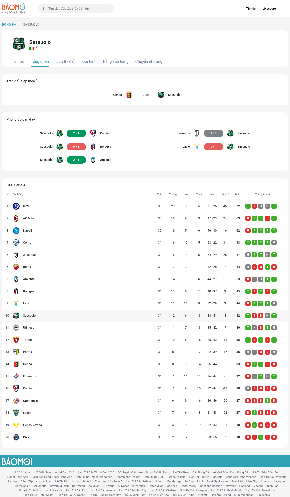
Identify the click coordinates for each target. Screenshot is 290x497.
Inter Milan (156, 486)
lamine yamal (54, 490)
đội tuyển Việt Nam (130, 472)
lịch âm (216, 495)
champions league (128, 477)
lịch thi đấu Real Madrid (226, 490)
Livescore (269, 8)
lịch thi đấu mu (76, 490)
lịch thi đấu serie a (138, 481)
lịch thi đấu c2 (199, 477)
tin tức (93, 495)
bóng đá (242, 472)
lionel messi (188, 486)
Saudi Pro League (217, 481)
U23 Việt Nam (42, 472)
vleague (217, 477)
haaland (244, 486)
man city (251, 481)
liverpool (279, 481)
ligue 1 (159, 481)
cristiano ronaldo (211, 486)
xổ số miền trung (183, 495)
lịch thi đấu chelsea (163, 490)
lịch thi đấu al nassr (71, 495)
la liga (12, 481)
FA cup (189, 481)
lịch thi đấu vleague (273, 477)
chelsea (172, 486)
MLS (200, 481)
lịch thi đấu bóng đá (265, 472)
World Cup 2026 (64, 472)
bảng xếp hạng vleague (241, 477)
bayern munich (59, 486)
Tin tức (251, 8)
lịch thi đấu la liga (66, 481)
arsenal (265, 481)
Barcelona (21, 486)
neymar (231, 486)
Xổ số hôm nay (111, 495)
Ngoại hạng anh (17, 477)
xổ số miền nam (134, 495)
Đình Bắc (272, 486)
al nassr (123, 486)
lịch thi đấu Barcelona (260, 490)
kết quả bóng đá (223, 472)
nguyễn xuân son (30, 490)
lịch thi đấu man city (132, 490)
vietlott (202, 495)
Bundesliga (174, 481)
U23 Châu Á (22, 472)
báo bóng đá (201, 472)
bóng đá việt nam (157, 472)
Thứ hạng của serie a (108, 481)
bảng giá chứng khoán (239, 495)
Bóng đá (9, 24)
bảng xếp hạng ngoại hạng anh (52, 477)
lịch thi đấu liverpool (194, 490)
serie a (86, 481)
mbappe (258, 486)
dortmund (78, 486)
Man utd (237, 481)
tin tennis (263, 495)
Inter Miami (139, 486)
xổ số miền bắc (159, 495)
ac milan (93, 486)
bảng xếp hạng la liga (35, 481)
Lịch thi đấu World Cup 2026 (96, 472)
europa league (176, 477)
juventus (108, 486)
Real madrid (39, 486)
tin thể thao (181, 472)
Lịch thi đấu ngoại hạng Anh (93, 477)
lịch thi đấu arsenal (103, 490)
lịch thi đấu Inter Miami (39, 495)
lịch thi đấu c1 (153, 477)
